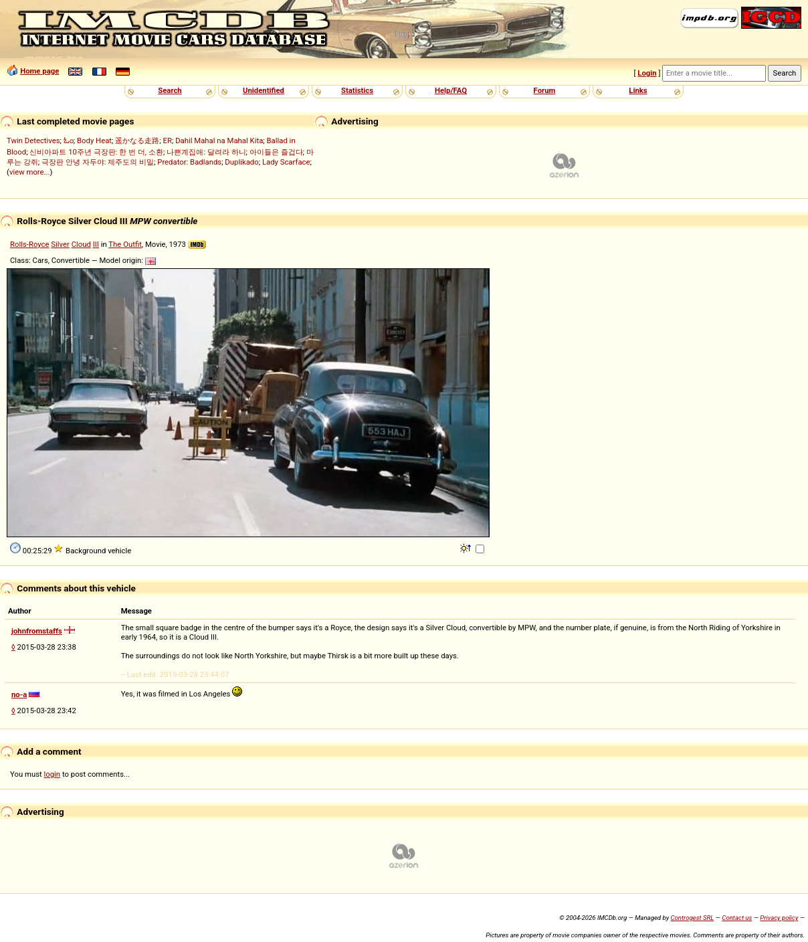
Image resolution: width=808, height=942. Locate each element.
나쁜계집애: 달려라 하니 (206, 152)
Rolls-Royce (29, 244)
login (52, 774)
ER (167, 140)
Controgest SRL (692, 917)
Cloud (81, 244)
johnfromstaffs (36, 631)
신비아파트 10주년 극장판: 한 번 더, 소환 (96, 152)
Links (638, 90)
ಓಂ (69, 140)
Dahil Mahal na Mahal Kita (219, 140)
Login (646, 73)
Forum (545, 90)
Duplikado (241, 162)
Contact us (737, 917)
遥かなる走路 (137, 140)
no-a (19, 694)
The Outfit (125, 244)
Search (169, 90)
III (96, 244)
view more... (29, 172)
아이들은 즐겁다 (276, 152)
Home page (39, 71)
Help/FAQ (451, 90)
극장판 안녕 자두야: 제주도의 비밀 (97, 162)
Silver (60, 244)
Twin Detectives (33, 140)
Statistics (357, 90)
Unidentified (263, 90)
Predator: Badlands (189, 162)
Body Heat (94, 140)
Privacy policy (779, 917)
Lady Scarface (286, 162)
